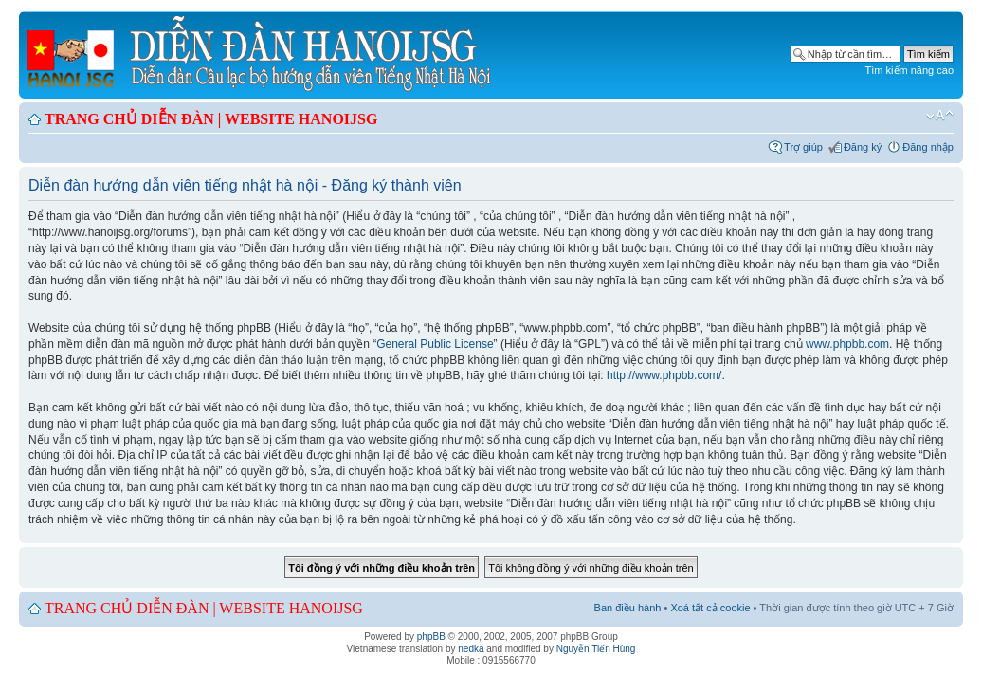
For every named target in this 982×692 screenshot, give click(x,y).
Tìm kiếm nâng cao (909, 70)
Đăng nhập (928, 147)
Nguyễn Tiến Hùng (596, 649)
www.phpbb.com (847, 344)
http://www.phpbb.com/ (664, 375)
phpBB (431, 636)
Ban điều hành (628, 607)
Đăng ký (863, 147)
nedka (470, 649)
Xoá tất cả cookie (710, 607)
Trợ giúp (803, 147)
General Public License (434, 344)
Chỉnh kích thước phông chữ (940, 115)
